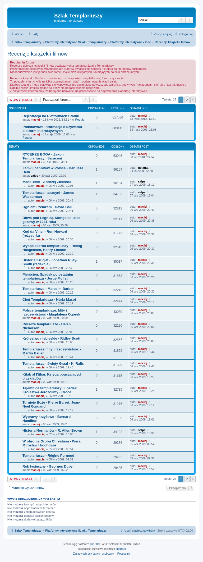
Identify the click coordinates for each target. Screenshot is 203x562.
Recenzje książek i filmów (37, 54)
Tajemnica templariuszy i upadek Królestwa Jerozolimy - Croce (49, 390)
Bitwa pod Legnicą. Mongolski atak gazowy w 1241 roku (51, 220)
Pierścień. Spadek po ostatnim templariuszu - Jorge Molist (47, 276)
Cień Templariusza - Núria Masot (49, 299)
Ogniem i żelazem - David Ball (47, 207)
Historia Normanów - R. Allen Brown (52, 430)
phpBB (94, 544)
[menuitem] (33, 34)
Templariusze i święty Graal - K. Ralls (53, 363)
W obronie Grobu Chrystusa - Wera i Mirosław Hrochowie (52, 443)
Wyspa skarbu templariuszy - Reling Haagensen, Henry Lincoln (52, 248)
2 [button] (187, 99)
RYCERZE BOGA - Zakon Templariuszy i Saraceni (43, 156)
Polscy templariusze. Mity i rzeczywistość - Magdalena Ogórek (51, 312)
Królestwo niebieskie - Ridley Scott (51, 338)
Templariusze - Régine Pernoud (48, 456)
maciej (35, 119)
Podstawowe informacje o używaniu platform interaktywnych (52, 129)
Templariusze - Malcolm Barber (48, 289)
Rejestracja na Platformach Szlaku (50, 116)
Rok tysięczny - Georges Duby (47, 466)
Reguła (79, 119)
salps (34, 175)
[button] (193, 100)
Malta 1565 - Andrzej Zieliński (46, 182)
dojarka (143, 167)
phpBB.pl (121, 548)
